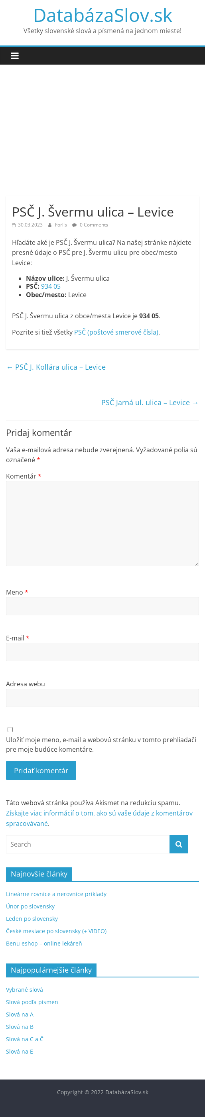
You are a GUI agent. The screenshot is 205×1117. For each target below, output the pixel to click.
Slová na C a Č (24, 1039)
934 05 (51, 286)
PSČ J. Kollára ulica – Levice (56, 367)
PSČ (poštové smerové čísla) (116, 332)
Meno (17, 592)
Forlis (61, 224)
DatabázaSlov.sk (102, 14)
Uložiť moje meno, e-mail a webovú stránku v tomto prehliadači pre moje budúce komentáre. (101, 744)
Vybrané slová (24, 989)
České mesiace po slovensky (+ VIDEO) (56, 931)
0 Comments (90, 224)
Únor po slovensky (30, 906)
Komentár (23, 476)
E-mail (18, 638)
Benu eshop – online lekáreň (44, 943)
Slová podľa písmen (32, 1002)
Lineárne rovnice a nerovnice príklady (56, 894)
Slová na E (19, 1051)
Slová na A (20, 1014)
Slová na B (20, 1026)
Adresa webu (25, 684)
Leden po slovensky (32, 918)
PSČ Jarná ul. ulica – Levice (150, 402)
